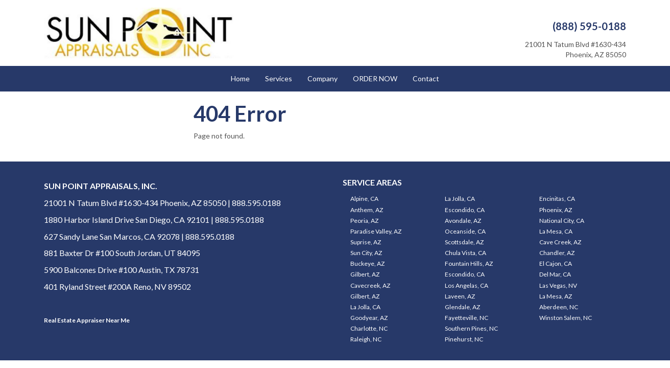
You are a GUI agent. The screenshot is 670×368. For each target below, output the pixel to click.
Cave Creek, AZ (560, 242)
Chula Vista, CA (465, 253)
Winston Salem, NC (565, 317)
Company (322, 78)
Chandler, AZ (557, 253)
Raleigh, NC (365, 339)
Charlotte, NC (369, 328)
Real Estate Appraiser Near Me (87, 320)
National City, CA (561, 220)
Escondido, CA (465, 210)
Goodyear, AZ (369, 317)
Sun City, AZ (366, 253)
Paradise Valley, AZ (375, 231)
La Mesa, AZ (555, 296)
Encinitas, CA (557, 198)
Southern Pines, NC (471, 328)
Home (240, 78)
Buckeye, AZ (367, 263)
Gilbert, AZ (364, 274)
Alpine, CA (364, 198)
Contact (426, 78)
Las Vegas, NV (558, 285)
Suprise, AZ (365, 242)
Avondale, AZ (463, 220)
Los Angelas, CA (466, 285)
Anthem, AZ (366, 210)
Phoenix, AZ (555, 210)
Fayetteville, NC (466, 317)
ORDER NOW (375, 78)
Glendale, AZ (462, 307)
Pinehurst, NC (464, 339)
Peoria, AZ (364, 220)
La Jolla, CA (460, 198)
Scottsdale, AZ (464, 242)
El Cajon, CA (555, 263)
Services (278, 78)
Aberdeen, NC (558, 307)
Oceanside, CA (465, 231)
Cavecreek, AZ (370, 285)
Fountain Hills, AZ (469, 263)
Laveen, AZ (460, 296)
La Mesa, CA (555, 231)
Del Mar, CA (555, 274)
